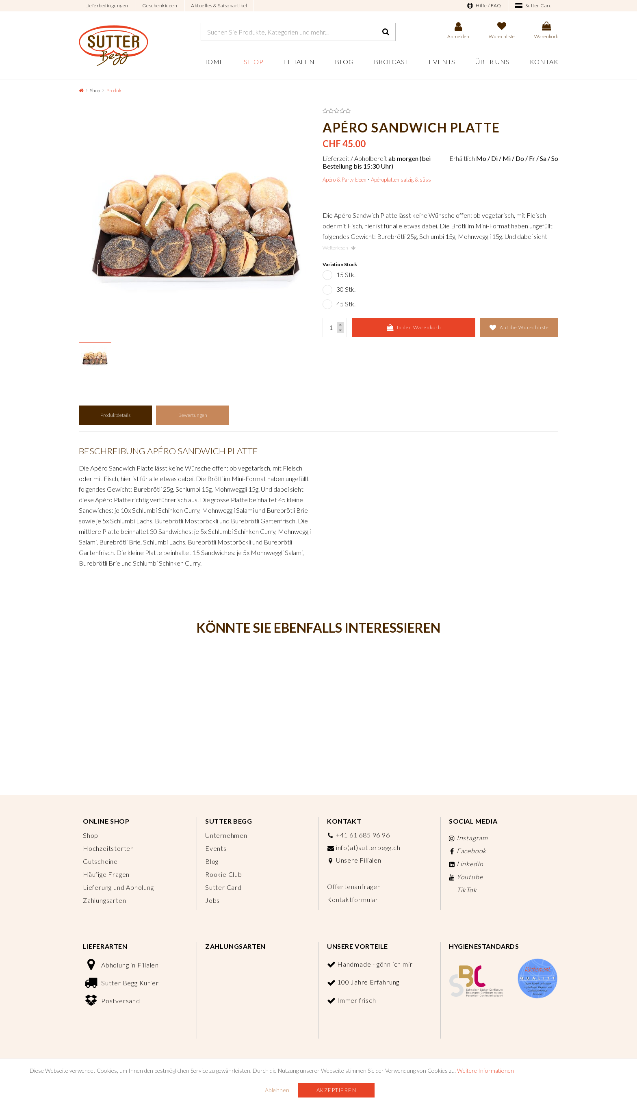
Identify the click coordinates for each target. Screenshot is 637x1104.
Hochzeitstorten (108, 848)
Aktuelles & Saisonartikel (219, 5)
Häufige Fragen (106, 874)
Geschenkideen (160, 5)
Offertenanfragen (354, 886)
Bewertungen (192, 415)
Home (213, 61)
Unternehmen (226, 835)
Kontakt (546, 61)
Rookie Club (223, 874)
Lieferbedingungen (106, 5)
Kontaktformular (352, 899)
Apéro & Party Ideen (344, 179)
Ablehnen (277, 1090)
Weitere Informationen (485, 1070)
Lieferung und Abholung (118, 887)
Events (442, 61)
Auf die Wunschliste (519, 327)
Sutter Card (533, 5)
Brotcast (391, 61)
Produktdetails (115, 415)
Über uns (492, 61)
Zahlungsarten (104, 900)
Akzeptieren (336, 1090)
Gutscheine (100, 861)
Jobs (212, 900)
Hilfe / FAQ (484, 5)
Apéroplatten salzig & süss (401, 179)
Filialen (298, 61)
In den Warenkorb (414, 327)
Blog (344, 61)
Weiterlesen (339, 248)
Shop (253, 61)
